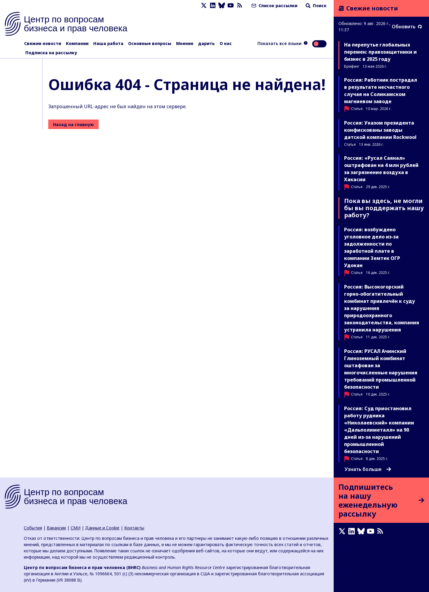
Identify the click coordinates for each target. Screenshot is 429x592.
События (33, 528)
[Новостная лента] (239, 5)
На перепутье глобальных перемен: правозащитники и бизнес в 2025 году (380, 51)
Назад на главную (73, 124)
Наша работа (108, 43)
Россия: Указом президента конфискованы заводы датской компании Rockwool (380, 130)
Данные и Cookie (102, 528)
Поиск (315, 5)
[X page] (203, 5)
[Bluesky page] (221, 5)
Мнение (184, 43)
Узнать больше (368, 469)
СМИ (75, 528)
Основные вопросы (149, 43)
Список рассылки (273, 5)
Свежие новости (42, 43)
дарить (206, 43)
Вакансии (56, 528)
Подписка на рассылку (51, 52)
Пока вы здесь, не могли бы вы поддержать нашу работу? (384, 208)
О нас (226, 43)
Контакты (134, 528)
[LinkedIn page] (212, 5)
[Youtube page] (230, 5)
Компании (77, 43)
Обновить (407, 26)
